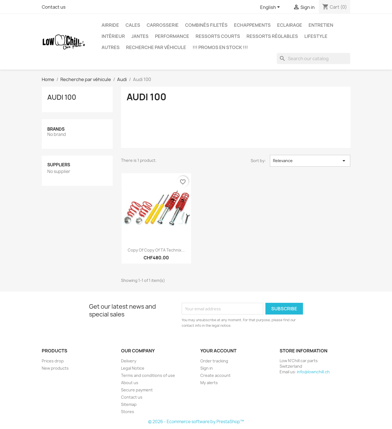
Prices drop (53, 361)
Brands (56, 129)
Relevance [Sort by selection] (310, 160)
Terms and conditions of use (148, 375)
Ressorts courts (218, 36)
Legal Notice (132, 368)
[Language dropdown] (271, 7)
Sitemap (129, 404)
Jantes (140, 36)
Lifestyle (315, 36)
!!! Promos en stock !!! (220, 47)
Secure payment (137, 390)
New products (55, 368)
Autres (111, 47)
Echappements (252, 25)
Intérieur (113, 36)
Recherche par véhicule (156, 47)
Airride (110, 25)
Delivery (128, 361)
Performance (172, 36)
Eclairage (289, 25)
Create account (215, 375)
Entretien (321, 25)
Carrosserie (163, 25)
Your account (218, 351)
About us (129, 382)
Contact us (54, 7)
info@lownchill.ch (313, 371)
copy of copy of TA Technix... (156, 250)
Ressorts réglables (272, 36)
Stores (127, 411)
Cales (132, 25)
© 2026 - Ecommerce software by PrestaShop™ (196, 422)
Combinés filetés (206, 25)
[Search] (313, 58)
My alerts (209, 382)
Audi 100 (61, 97)
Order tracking (214, 361)
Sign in (206, 368)
